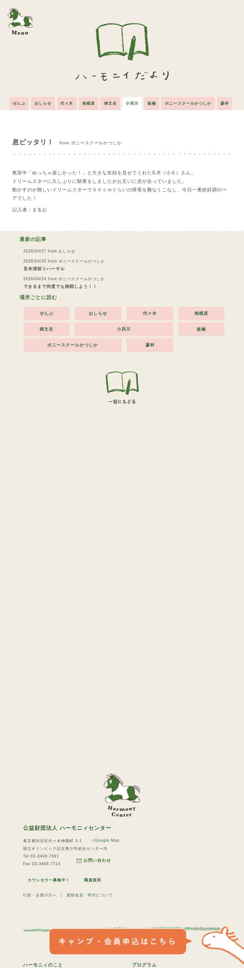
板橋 (153, 102)
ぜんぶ (15, 102)
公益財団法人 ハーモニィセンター (67, 827)
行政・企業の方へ (40, 894)
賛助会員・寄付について (89, 894)
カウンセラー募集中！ (49, 879)
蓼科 (228, 102)
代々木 (65, 102)
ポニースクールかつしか (191, 102)
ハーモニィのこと (43, 963)
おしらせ (40, 102)
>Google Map (105, 839)
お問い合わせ (93, 859)
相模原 (87, 102)
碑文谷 (110, 102)
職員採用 (93, 879)
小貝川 (133, 102)
